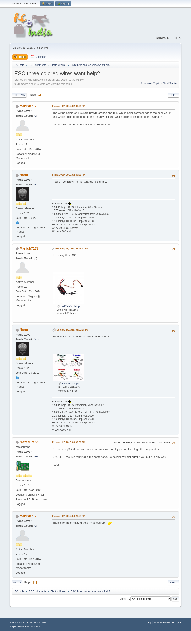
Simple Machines (37, 622)
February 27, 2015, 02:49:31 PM (68, 175)
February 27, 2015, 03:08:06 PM (68, 442)
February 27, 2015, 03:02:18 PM (71, 329)
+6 (36, 456)
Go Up (17, 582)
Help (149, 622)
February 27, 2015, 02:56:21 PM (71, 248)
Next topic (170, 83)
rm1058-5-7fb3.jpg (69, 306)
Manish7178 (29, 106)
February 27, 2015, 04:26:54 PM (68, 516)
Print (173, 95)
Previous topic (150, 83)
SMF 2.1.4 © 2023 (19, 622)
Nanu (24, 175)
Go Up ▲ (176, 622)
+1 (36, 184)
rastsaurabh (29, 442)
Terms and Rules (161, 622)
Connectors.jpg (68, 383)
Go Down (19, 95)
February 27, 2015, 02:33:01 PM (68, 106)
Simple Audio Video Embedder (25, 626)
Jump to (124, 598)
